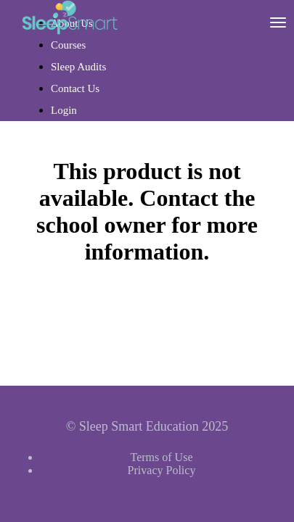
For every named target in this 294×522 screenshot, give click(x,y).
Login (64, 110)
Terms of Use (162, 457)
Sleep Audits (78, 66)
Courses (68, 45)
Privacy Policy (162, 470)
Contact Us (75, 88)
